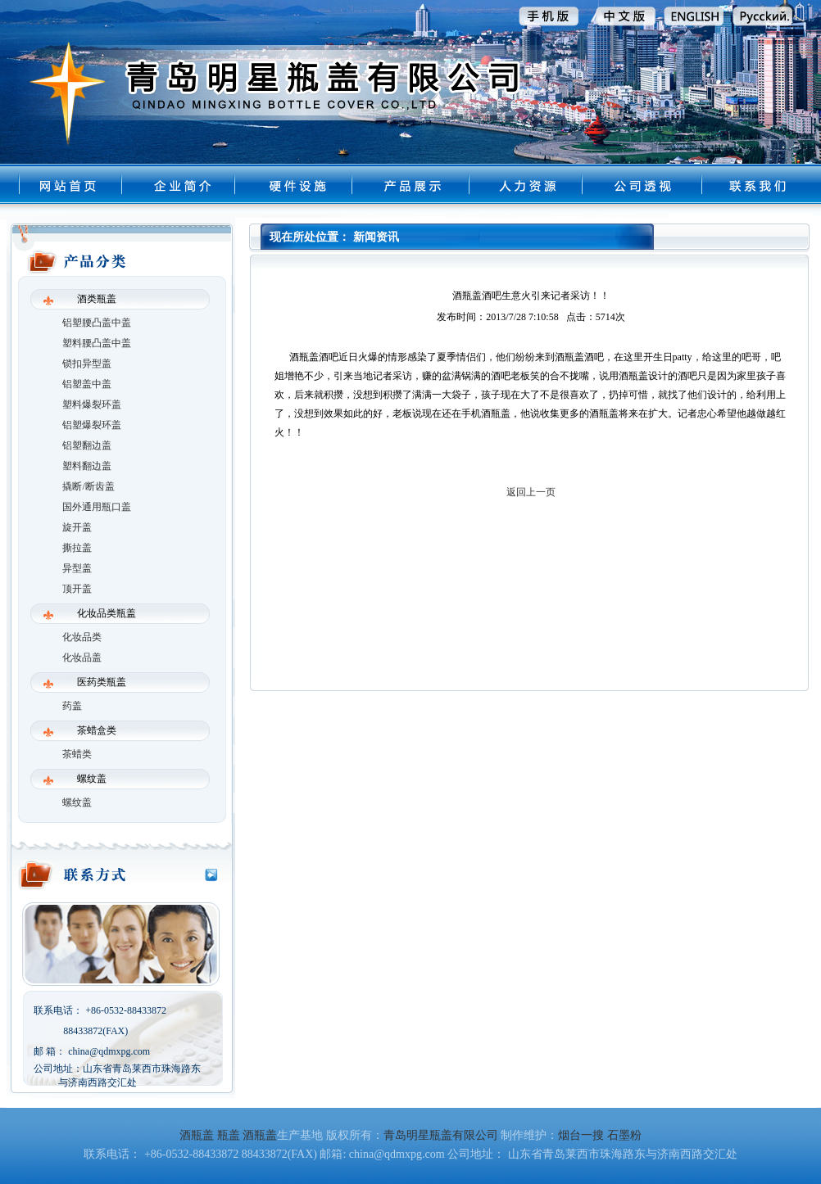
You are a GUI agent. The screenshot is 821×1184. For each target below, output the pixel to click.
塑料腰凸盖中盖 (96, 343)
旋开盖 (77, 527)
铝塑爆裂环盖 (91, 425)
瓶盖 (228, 1135)
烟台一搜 (581, 1135)
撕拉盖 (77, 548)
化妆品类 (82, 637)
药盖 (72, 706)
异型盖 (77, 568)
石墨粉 (624, 1135)
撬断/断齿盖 (88, 486)
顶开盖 (77, 588)
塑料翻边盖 (86, 466)
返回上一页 (531, 492)
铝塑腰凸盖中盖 (96, 322)
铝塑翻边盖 (86, 445)
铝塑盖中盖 (86, 384)
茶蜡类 (77, 754)
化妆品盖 (82, 657)
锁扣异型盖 (86, 363)
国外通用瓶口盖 (96, 507)
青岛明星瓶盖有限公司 (440, 1135)
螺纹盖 (77, 802)
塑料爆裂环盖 (91, 404)
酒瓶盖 (196, 1135)
